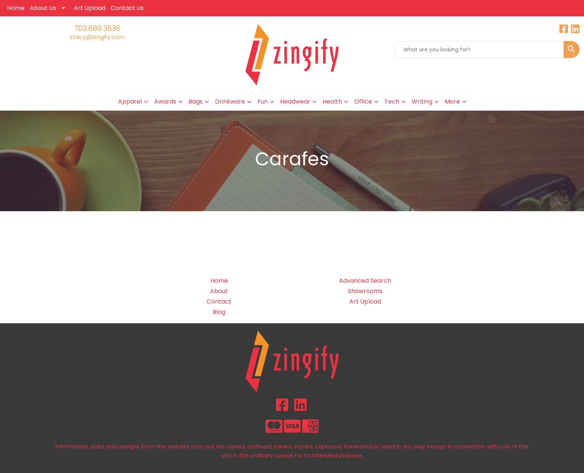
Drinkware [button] (230, 101)
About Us (43, 8)
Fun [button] (262, 101)
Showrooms (365, 291)
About (219, 291)
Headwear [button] (295, 101)
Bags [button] (195, 101)
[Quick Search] (479, 49)
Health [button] (332, 101)
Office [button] (363, 101)
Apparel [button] (130, 101)
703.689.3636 (97, 28)
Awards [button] (165, 101)
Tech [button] (391, 101)
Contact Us (127, 8)
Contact (219, 301)
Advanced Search (365, 280)
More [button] (452, 101)
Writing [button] (422, 101)
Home (16, 8)
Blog (219, 312)
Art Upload (89, 8)
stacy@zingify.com (97, 37)
